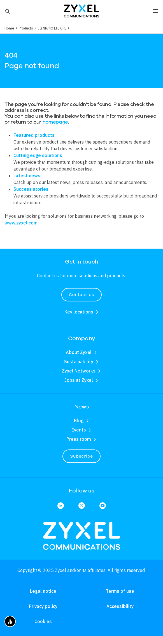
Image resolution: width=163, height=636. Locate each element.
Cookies (43, 621)
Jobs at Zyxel (78, 380)
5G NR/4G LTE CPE (52, 28)
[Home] (81, 10)
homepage (55, 122)
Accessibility (120, 606)
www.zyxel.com (21, 223)
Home (9, 28)
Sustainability (78, 361)
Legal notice (43, 591)
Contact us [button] (81, 294)
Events (78, 430)
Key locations (78, 312)
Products (26, 28)
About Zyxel (79, 352)
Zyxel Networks (79, 371)
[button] (7, 11)
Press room (78, 439)
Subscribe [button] (81, 456)
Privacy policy (43, 606)
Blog (79, 420)
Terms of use (120, 591)
